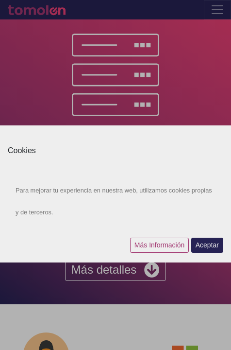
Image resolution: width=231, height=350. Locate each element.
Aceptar (207, 245)
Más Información (159, 245)
